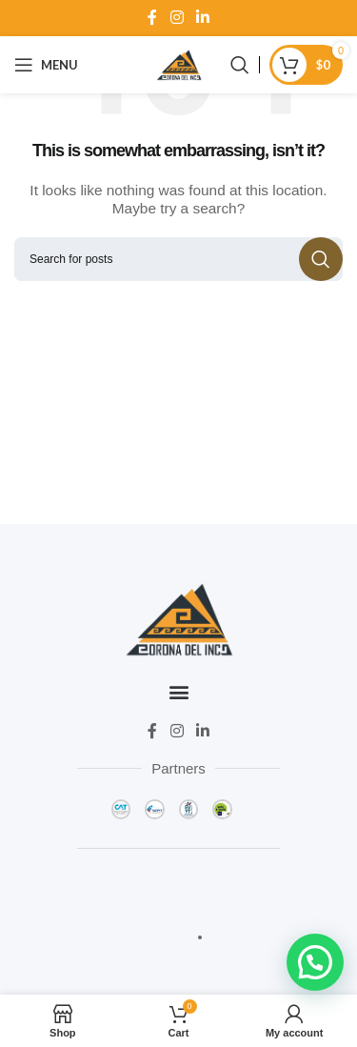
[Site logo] (179, 63)
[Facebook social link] (153, 17)
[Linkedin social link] (202, 17)
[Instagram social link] (176, 17)
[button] (178, 692)
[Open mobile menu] (46, 65)
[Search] (240, 65)
